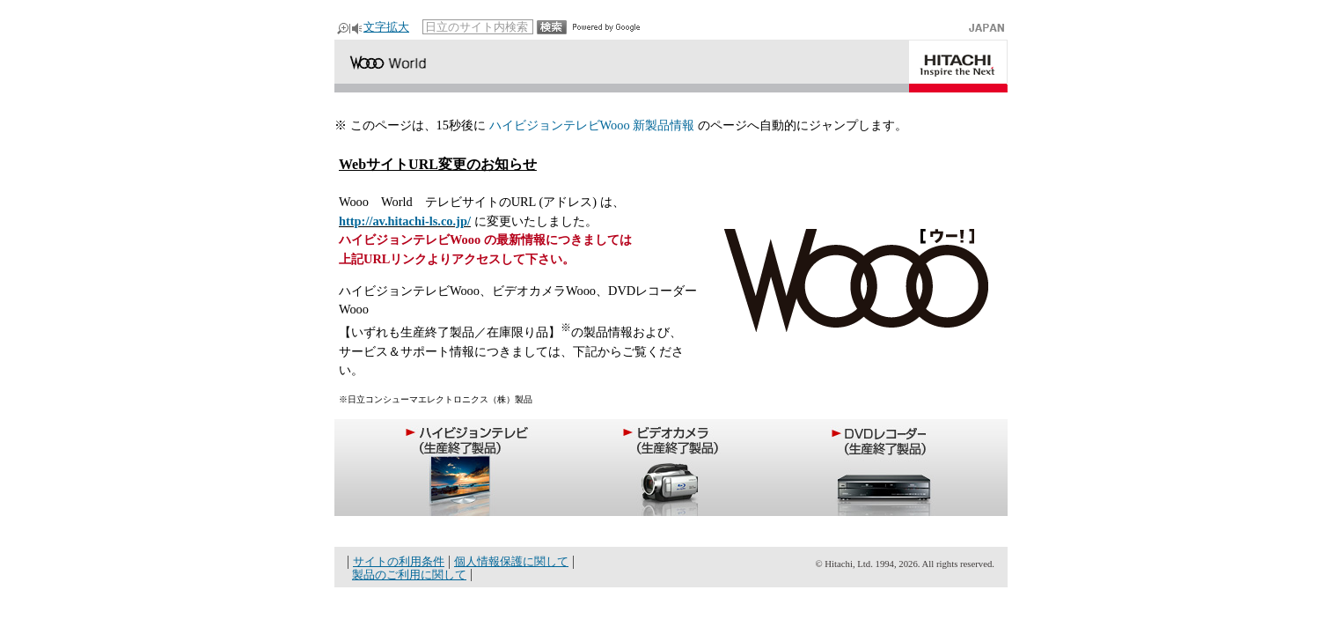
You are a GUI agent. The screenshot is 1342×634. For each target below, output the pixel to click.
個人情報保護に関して (511, 561)
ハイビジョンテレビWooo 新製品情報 (592, 125)
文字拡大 (386, 26)
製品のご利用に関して (409, 574)
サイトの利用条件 (398, 561)
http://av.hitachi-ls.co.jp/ (405, 221)
